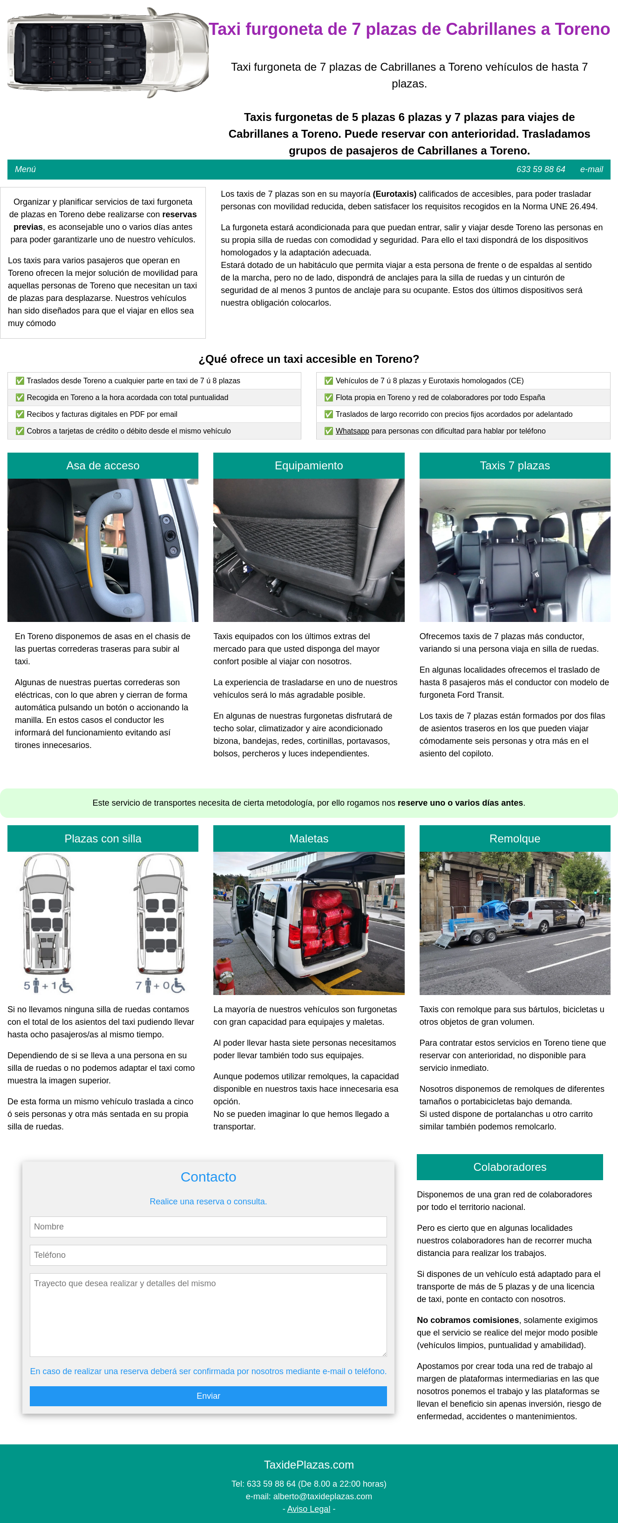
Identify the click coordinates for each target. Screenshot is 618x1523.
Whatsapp (352, 431)
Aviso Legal (309, 1509)
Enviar (208, 1396)
